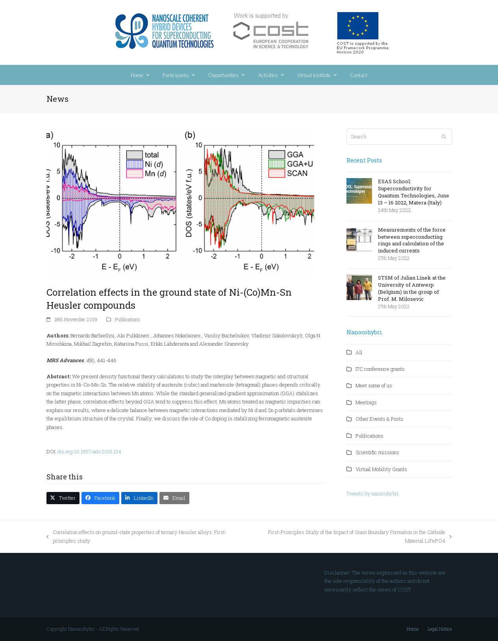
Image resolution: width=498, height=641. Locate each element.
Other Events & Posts (379, 418)
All (359, 352)
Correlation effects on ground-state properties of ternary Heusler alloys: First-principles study (136, 537)
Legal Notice (440, 629)
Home (412, 629)
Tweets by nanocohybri (372, 493)
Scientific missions (377, 452)
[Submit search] (444, 137)
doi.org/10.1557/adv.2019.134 (88, 451)
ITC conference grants (380, 368)
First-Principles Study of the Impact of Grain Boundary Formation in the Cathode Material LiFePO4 (351, 537)
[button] (63, 498)
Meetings (366, 402)
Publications (127, 319)
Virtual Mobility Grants (381, 469)
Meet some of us (373, 385)
